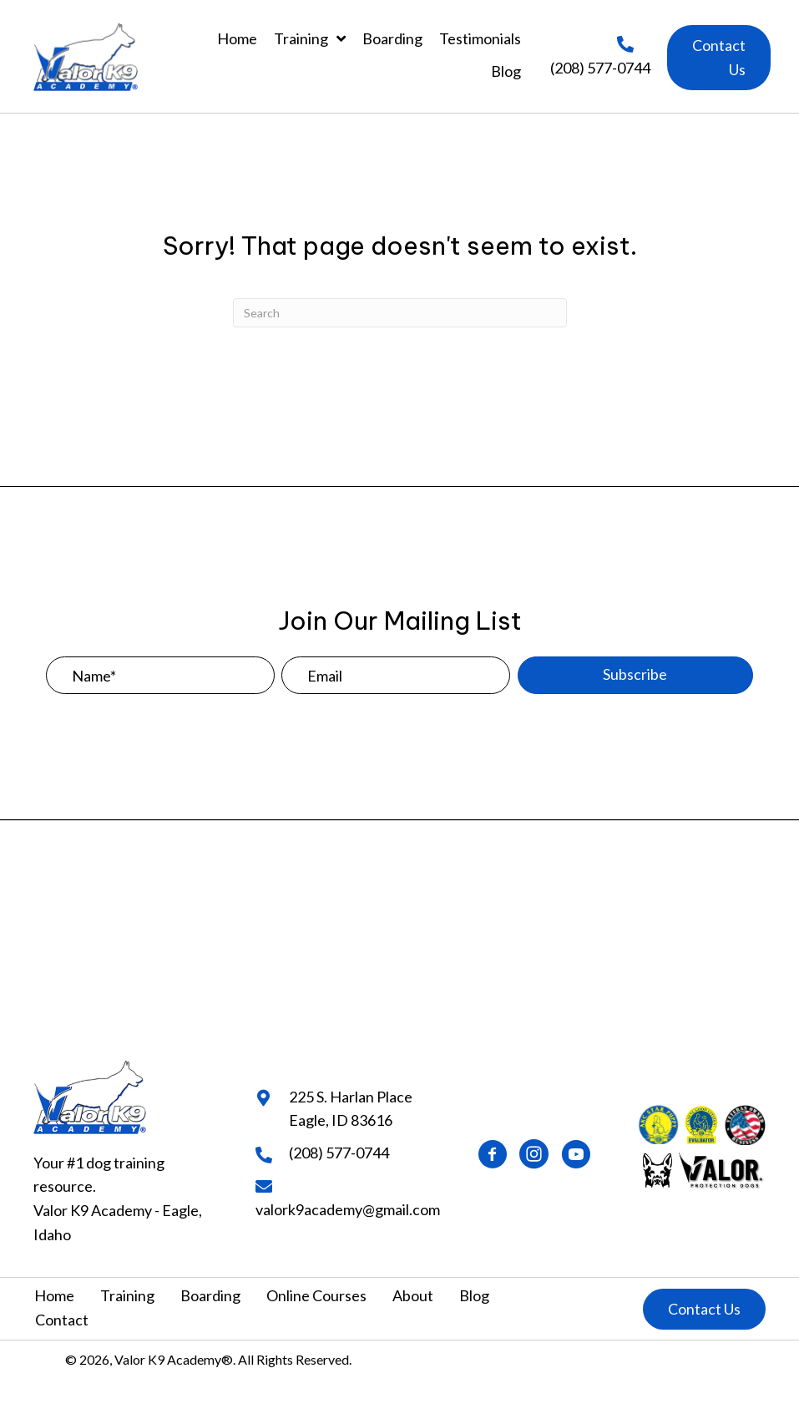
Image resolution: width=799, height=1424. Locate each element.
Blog (474, 1295)
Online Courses (316, 1295)
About (412, 1295)
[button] (719, 57)
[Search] (400, 312)
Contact (61, 1319)
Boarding (210, 1295)
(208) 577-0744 (600, 67)
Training (127, 1295)
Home (54, 1295)
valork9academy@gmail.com (347, 1209)
